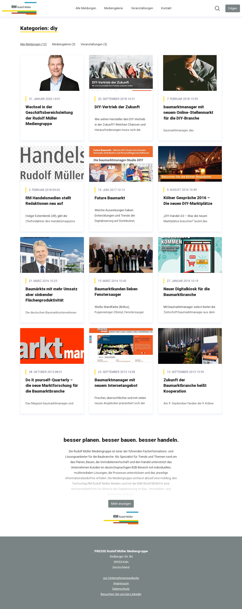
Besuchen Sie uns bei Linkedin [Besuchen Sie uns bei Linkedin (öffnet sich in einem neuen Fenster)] (121, 594)
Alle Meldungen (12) (33, 44)
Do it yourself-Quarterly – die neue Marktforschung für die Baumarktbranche (52, 386)
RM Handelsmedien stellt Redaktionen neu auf (48, 201)
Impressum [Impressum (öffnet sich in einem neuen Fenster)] (121, 583)
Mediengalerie (113, 8)
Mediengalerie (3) (63, 44)
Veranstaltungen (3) (94, 44)
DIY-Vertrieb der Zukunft (117, 107)
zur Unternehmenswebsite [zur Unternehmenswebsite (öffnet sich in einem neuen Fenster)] (121, 578)
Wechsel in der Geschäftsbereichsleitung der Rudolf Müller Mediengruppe (49, 115)
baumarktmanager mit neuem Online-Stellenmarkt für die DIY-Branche (188, 113)
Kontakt (166, 8)
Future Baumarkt (110, 198)
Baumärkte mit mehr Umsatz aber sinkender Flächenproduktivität (51, 295)
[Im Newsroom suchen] (217, 8)
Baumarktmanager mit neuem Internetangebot (116, 383)
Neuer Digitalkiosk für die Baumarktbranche (187, 292)
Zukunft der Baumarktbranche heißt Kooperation (185, 386)
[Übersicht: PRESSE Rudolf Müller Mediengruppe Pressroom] (19, 8)
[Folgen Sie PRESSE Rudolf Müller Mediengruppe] (232, 8)
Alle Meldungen (86, 8)
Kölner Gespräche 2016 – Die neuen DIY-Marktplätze (188, 200)
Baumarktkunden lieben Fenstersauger (116, 292)
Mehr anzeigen (121, 503)
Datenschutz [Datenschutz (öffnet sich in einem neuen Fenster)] (121, 589)
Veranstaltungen (142, 8)
